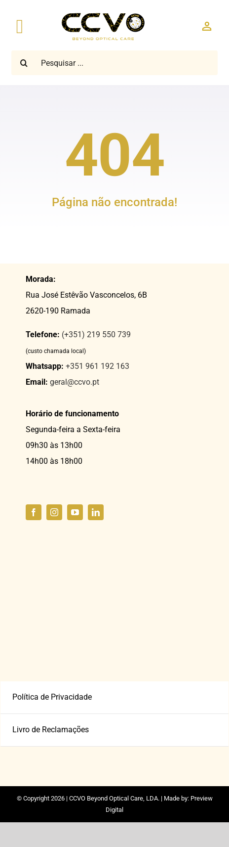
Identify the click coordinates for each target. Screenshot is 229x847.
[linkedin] (96, 512)
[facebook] (33, 512)
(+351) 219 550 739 (96, 334)
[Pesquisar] (23, 62)
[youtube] (75, 512)
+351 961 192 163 (97, 366)
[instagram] (54, 512)
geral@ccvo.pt (74, 382)
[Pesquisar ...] (114, 62)
